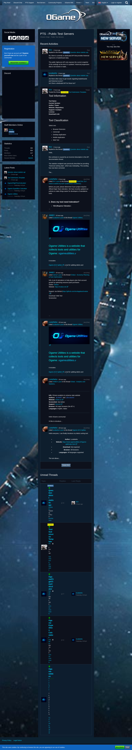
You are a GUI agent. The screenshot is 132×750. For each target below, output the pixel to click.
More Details (120, 747)
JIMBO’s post (57, 382)
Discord (57, 404)
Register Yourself (18, 63)
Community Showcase (49, 725)
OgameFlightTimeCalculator (17, 183)
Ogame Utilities (13, 194)
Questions (50, 485)
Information (50, 524)
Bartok (31, 158)
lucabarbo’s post (58, 217)
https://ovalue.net (60, 287)
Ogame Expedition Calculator (17, 188)
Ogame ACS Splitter (55, 265)
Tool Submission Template (16, 178)
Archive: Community (50, 609)
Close (127, 747)
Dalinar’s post (57, 275)
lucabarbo (10, 185)
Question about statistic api (16, 172)
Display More (66, 465)
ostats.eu (58, 399)
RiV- (9, 174)
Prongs (11, 129)
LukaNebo (53, 179)
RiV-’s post (56, 181)
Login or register (116, 2)
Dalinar (56, 284)
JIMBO (52, 215)
